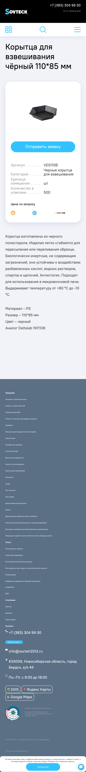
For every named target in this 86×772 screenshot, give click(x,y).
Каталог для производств (14, 464)
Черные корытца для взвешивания (59, 172)
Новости (8, 607)
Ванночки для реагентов (14, 458)
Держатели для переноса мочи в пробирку (21, 516)
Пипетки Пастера (11, 451)
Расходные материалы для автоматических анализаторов (26, 529)
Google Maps (19, 696)
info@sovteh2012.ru (26, 651)
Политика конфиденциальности (17, 751)
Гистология (9, 477)
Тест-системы (10, 490)
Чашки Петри (10, 438)
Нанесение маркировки (14, 555)
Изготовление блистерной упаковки (18, 562)
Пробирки (9, 425)
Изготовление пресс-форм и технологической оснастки (26, 568)
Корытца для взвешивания (15, 471)
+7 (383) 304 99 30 (65, 5)
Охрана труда (10, 620)
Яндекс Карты (37, 689)
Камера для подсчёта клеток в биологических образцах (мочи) (28, 536)
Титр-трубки (9, 497)
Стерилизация (10, 575)
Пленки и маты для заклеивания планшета (21, 419)
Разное (8, 510)
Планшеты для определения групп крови (20, 432)
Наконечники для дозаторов (15, 503)
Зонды (7, 484)
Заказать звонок (14, 642)
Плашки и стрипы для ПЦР (15, 406)
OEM (7, 594)
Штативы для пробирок (13, 445)
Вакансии (8, 613)
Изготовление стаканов (14, 549)
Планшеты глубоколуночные (16, 399)
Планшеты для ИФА (12, 412)
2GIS (13, 689)
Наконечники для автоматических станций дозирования (26, 523)
